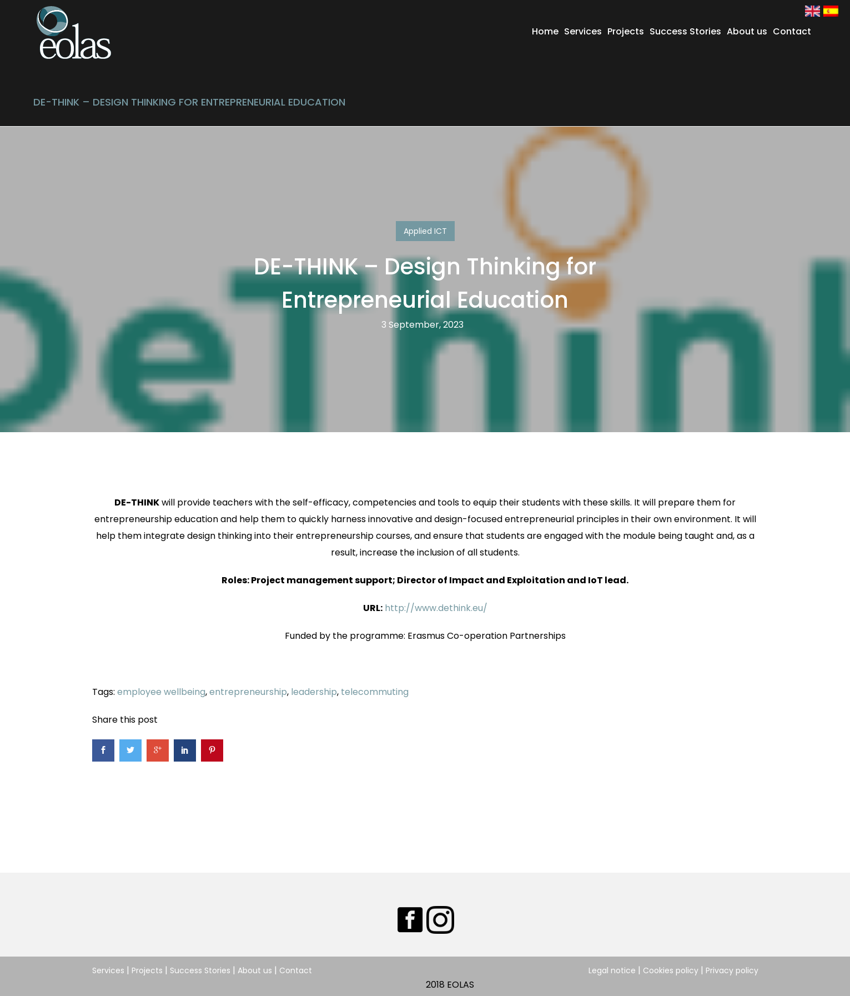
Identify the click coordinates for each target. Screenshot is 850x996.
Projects (625, 31)
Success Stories (685, 31)
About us (747, 31)
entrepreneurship (248, 691)
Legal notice (612, 970)
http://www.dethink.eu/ (436, 608)
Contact (792, 31)
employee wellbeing (161, 691)
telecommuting (375, 691)
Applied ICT (425, 231)
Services (583, 31)
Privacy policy (732, 970)
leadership (314, 691)
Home (545, 31)
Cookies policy (670, 970)
